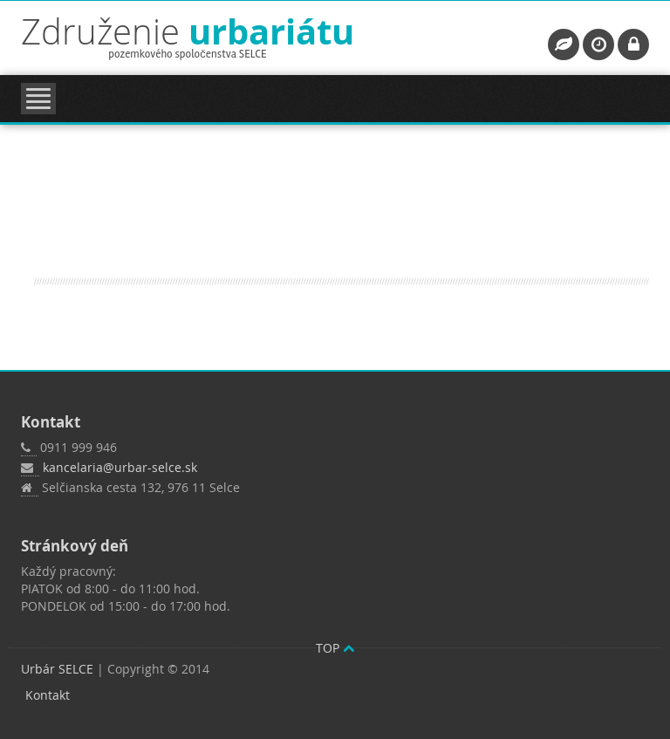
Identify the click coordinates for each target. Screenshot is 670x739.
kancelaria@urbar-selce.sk (120, 467)
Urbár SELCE (57, 668)
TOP (335, 648)
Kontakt (47, 695)
